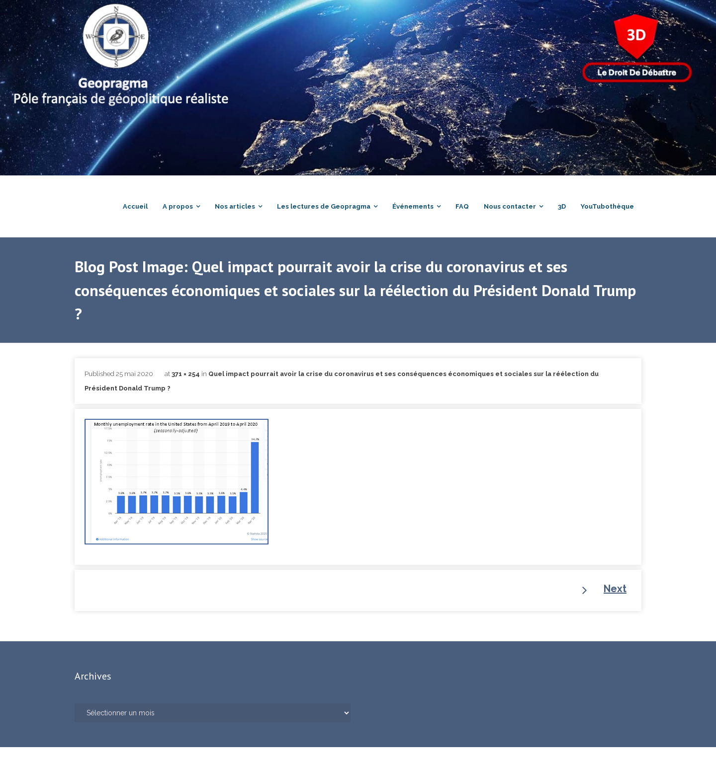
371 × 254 (186, 392)
